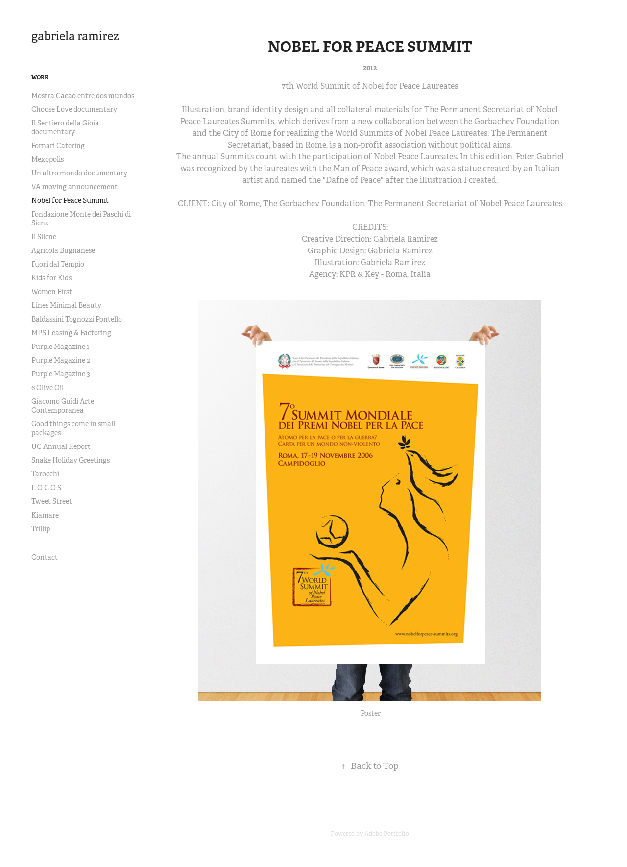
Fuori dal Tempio (57, 264)
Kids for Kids (51, 277)
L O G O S (46, 487)
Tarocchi (45, 474)
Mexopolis (47, 159)
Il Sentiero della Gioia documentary (65, 127)
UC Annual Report (61, 446)
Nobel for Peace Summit (70, 200)
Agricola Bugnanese (63, 250)
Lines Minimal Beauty (66, 305)
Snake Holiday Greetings (70, 460)
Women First (51, 291)
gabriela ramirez (75, 36)
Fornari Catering (58, 145)
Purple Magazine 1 (60, 346)
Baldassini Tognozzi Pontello (76, 319)
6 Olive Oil (47, 387)
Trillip (40, 528)
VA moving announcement (74, 186)
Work (39, 77)
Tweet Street (51, 501)
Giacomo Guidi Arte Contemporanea (62, 406)
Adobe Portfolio (386, 834)
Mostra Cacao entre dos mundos (82, 95)
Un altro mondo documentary (79, 173)
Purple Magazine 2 (60, 360)
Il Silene (43, 236)
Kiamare (45, 515)
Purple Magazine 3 (60, 374)
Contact (44, 557)
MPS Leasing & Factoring (71, 332)
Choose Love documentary (74, 109)
